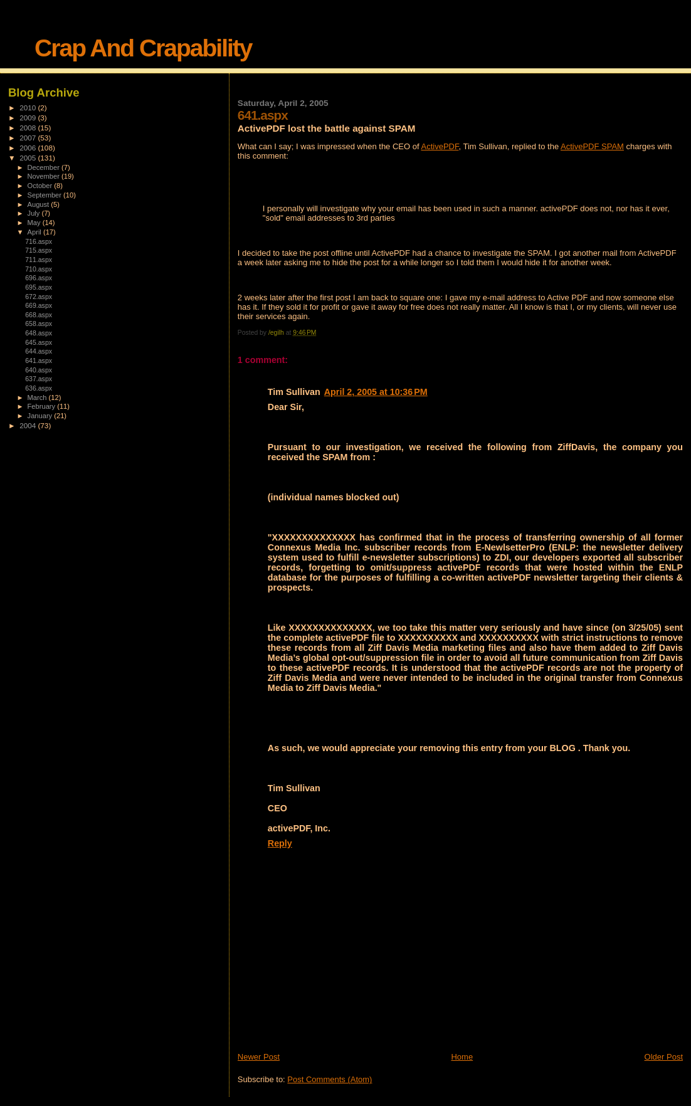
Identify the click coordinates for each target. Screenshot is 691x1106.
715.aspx (38, 250)
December (44, 167)
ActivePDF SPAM (592, 146)
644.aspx (38, 351)
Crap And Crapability (142, 47)
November (44, 176)
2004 (28, 425)
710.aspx (38, 269)
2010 (28, 107)
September (46, 195)
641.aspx (38, 360)
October (41, 185)
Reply (280, 843)
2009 (28, 117)
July (35, 213)
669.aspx (38, 305)
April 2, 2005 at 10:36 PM (376, 392)
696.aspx (38, 278)
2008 (28, 128)
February (43, 406)
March (38, 397)
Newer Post (259, 1056)
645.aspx (38, 342)
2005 (28, 158)
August (39, 204)
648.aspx (38, 333)
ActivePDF (439, 146)
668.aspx (38, 315)
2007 (28, 138)
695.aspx (38, 287)
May (35, 222)
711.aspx (38, 259)
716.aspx (38, 241)
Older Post (664, 1056)
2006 (28, 148)
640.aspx (38, 370)
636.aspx (38, 388)
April (35, 232)
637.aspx (38, 378)
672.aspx (38, 296)
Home (462, 1056)
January (41, 415)
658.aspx (38, 323)
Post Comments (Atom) (329, 1079)
